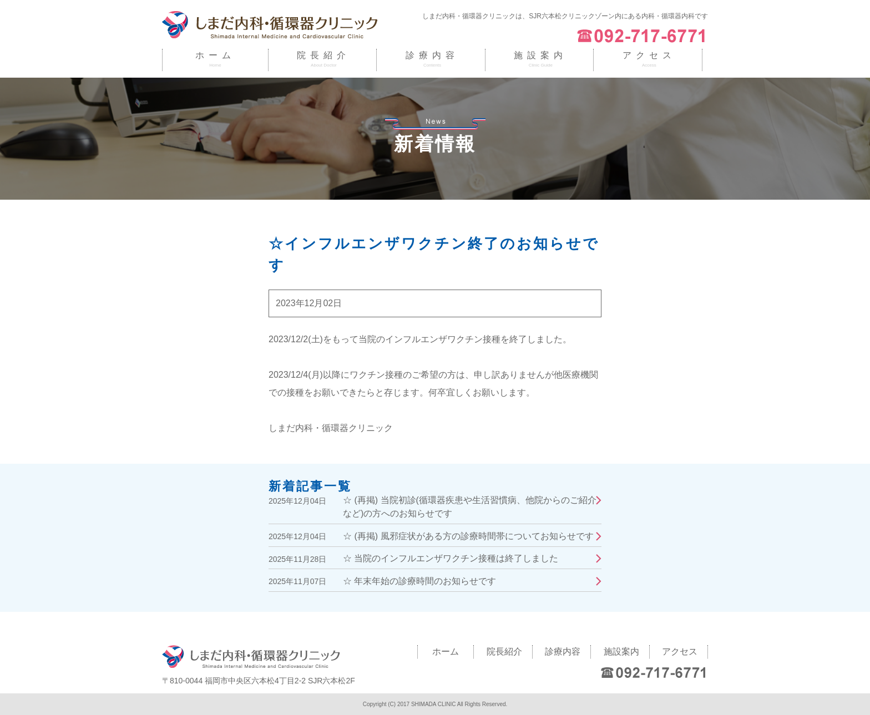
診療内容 (432, 55)
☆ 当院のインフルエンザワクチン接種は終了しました (450, 558)
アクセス (649, 55)
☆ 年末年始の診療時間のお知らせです (419, 581)
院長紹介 (323, 55)
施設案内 (540, 55)
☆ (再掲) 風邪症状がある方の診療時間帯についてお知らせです (468, 536)
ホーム (215, 55)
